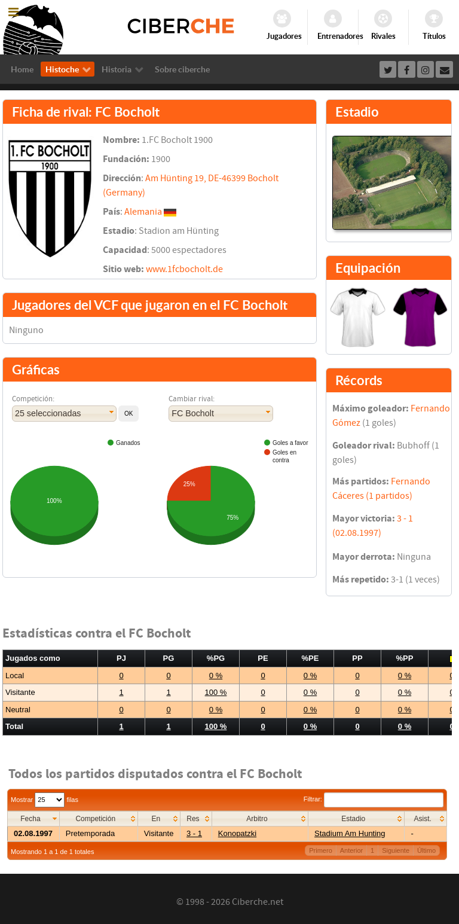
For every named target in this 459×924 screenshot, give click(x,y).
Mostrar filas (44, 799)
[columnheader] (34, 818)
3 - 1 (194, 833)
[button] (128, 413)
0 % (215, 675)
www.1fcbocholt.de (184, 269)
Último (426, 850)
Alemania (143, 211)
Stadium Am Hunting (349, 833)
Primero (320, 850)
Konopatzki (237, 833)
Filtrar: (373, 799)
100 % (216, 692)
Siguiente (395, 850)
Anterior (351, 850)
